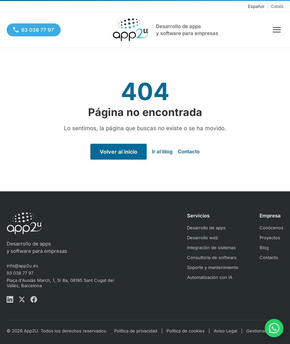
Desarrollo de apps (206, 227)
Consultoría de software (212, 257)
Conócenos (271, 227)
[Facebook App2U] (33, 300)
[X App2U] (22, 300)
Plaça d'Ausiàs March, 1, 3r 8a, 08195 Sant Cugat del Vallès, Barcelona (60, 283)
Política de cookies (186, 330)
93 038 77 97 (20, 273)
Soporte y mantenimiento (212, 267)
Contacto (189, 151)
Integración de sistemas (211, 247)
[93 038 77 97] (34, 29)
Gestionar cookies (264, 330)
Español (256, 6)
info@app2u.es (22, 265)
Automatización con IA (209, 277)
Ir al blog (162, 151)
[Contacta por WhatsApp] (274, 328)
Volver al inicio (118, 151)
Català (277, 6)
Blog (264, 247)
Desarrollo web (202, 237)
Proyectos (270, 237)
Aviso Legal (225, 330)
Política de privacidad (135, 330)
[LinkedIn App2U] (10, 300)
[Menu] (276, 29)
